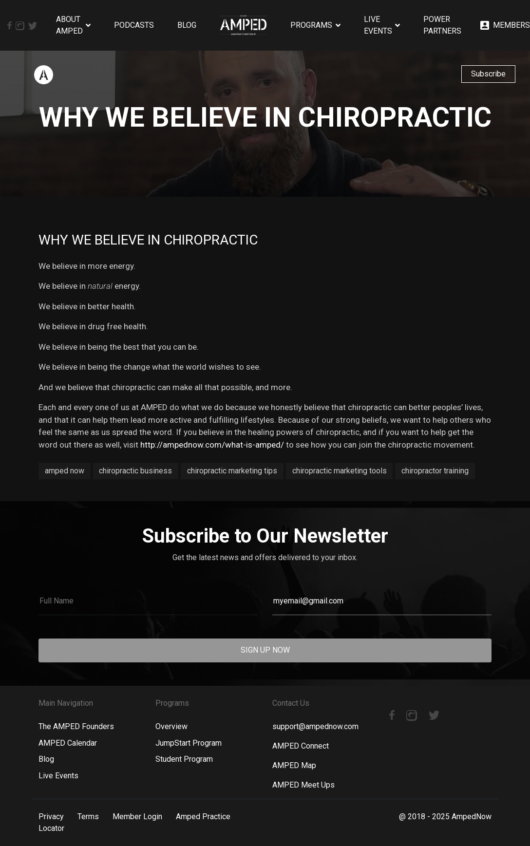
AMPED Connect (300, 746)
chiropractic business (135, 470)
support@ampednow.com (315, 726)
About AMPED (69, 25)
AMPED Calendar (67, 743)
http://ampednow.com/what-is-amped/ (211, 445)
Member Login (137, 816)
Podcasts (134, 25)
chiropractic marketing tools (339, 470)
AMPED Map (294, 765)
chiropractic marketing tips (232, 470)
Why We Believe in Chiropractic (148, 240)
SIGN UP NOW (265, 650)
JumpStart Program (188, 743)
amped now (64, 470)
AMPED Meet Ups (303, 785)
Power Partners (442, 25)
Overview (171, 726)
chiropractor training (435, 470)
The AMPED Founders (76, 726)
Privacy (51, 816)
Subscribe (488, 73)
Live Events (378, 25)
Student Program (184, 759)
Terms (88, 816)
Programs (311, 25)
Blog (186, 25)
